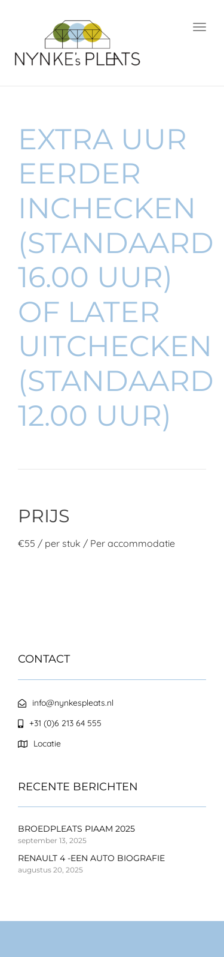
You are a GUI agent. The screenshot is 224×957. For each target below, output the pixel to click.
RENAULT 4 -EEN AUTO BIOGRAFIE (91, 858)
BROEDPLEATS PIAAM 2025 (76, 828)
